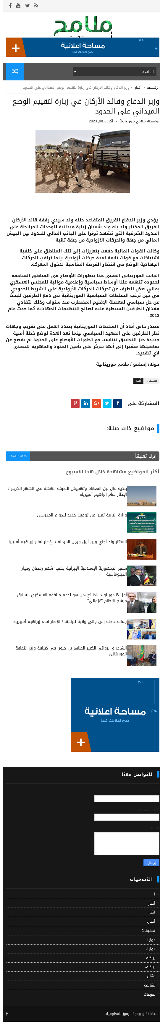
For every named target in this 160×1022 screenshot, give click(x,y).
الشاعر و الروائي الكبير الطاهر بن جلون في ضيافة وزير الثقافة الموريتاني (68, 652)
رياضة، (147, 967)
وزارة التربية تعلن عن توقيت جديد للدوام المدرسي (79, 516)
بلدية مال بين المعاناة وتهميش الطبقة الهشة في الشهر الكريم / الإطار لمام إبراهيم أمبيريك (65, 492)
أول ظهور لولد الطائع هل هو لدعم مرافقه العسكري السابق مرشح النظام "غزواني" (69, 599)
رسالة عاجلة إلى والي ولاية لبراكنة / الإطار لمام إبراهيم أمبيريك (67, 622)
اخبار (149, 913)
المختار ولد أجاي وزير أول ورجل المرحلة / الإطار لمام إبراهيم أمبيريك (64, 543)
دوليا (149, 940)
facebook (15, 457)
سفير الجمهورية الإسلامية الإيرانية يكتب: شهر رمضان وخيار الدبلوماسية (71, 572)
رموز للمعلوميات (114, 1014)
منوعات (147, 995)
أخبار (135, 88)
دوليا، (148, 949)
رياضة (148, 958)
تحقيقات (146, 931)
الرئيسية (150, 88)
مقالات (147, 985)
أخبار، (148, 922)
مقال (148, 976)
